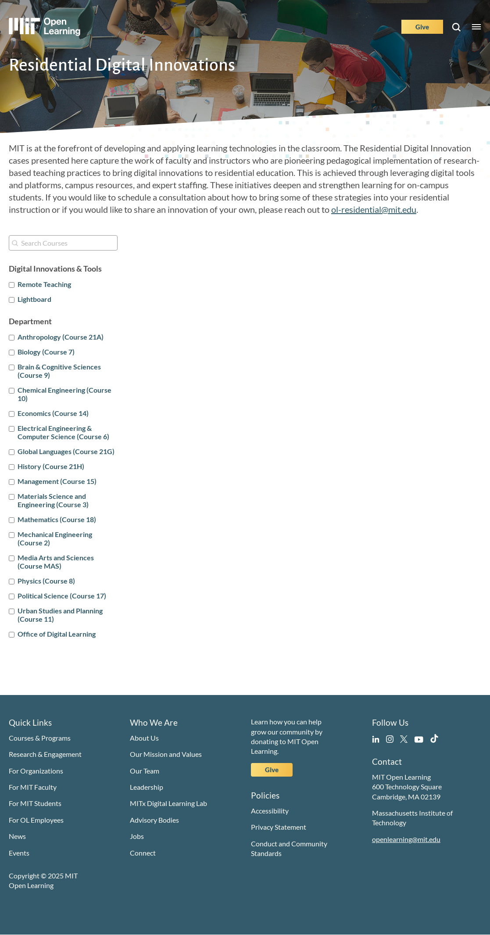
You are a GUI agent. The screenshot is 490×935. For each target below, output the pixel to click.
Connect (143, 853)
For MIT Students (35, 803)
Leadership (146, 787)
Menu (476, 27)
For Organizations (36, 771)
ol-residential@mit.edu (373, 209)
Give (422, 27)
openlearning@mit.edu (406, 839)
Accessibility (270, 810)
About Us (144, 738)
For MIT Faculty (33, 787)
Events (19, 853)
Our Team (144, 771)
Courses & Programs (40, 738)
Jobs (137, 836)
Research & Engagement (45, 754)
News (17, 836)
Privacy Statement (278, 827)
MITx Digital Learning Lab (168, 803)
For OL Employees (36, 820)
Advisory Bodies (154, 820)
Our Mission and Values (166, 754)
